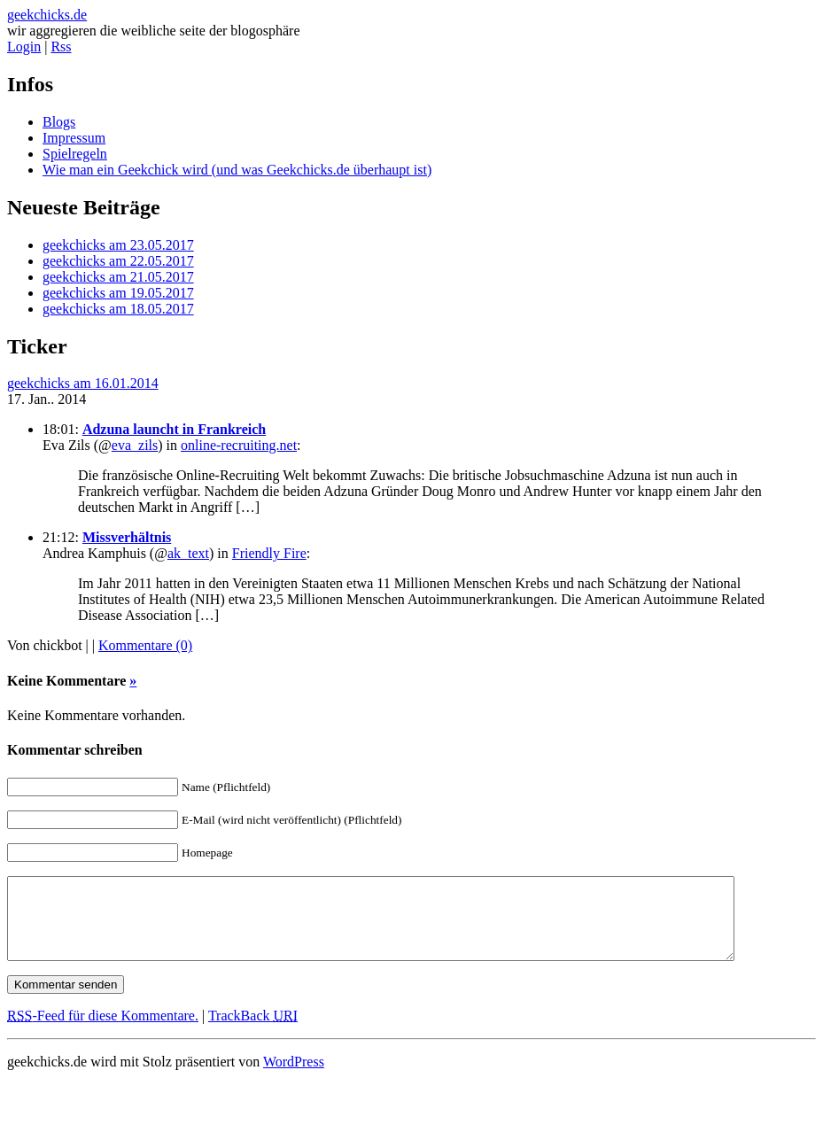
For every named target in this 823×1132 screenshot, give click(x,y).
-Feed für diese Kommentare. (102, 1031)
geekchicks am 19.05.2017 (118, 292)
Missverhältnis (126, 537)
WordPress (293, 1077)
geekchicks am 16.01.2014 (83, 383)
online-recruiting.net (239, 445)
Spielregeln (75, 153)
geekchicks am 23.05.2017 (118, 244)
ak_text (188, 553)
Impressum (74, 137)
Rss (60, 46)
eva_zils (135, 445)
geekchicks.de (47, 14)
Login (24, 46)
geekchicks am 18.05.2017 (118, 308)
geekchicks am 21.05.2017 (118, 276)
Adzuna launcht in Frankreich (174, 429)
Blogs (59, 121)
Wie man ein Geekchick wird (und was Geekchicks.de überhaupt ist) (237, 169)
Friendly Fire (269, 553)
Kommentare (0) (145, 645)
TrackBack (253, 1031)
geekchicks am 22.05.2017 (118, 260)
